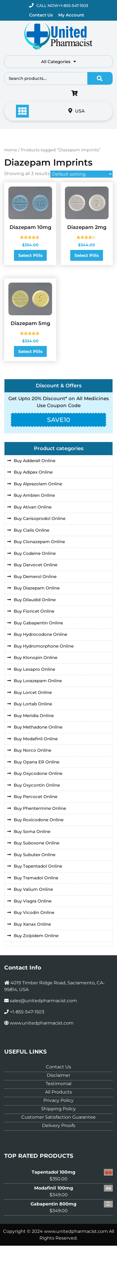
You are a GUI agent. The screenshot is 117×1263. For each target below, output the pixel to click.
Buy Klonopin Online (35, 657)
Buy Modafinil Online (36, 738)
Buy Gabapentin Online (38, 622)
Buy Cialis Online (31, 530)
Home (10, 149)
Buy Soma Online (32, 831)
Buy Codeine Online (35, 553)
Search (100, 78)
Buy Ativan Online (33, 507)
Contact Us (41, 15)
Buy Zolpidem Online (36, 935)
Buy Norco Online (32, 750)
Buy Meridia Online (34, 715)
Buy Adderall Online (34, 460)
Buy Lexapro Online (34, 669)
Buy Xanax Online (32, 924)
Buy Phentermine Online (40, 808)
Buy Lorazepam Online (38, 680)
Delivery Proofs (58, 1125)
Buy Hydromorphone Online (44, 646)
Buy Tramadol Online (36, 877)
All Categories (58, 61)
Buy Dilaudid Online (35, 599)
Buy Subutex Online (34, 854)
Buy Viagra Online (33, 901)
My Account (71, 15)
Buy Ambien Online (34, 495)
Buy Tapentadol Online (38, 866)
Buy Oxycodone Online (38, 773)
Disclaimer (58, 1075)
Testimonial (58, 1083)
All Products (58, 1092)
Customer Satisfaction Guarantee (58, 1117)
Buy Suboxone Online (36, 843)
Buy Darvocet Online (35, 564)
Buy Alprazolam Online (38, 483)
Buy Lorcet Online (33, 692)
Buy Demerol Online (35, 576)
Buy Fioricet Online (34, 611)
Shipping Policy (58, 1108)
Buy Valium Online (33, 889)
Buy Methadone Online (38, 727)
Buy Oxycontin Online (37, 785)
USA (76, 111)
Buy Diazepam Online (37, 588)
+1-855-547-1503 (73, 5)
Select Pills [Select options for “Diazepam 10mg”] (30, 255)
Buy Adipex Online (33, 472)
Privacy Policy (58, 1100)
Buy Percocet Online (35, 796)
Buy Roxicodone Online (39, 819)
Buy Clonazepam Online (39, 541)
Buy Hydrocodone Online (40, 634)
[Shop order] (81, 174)
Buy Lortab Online (33, 703)
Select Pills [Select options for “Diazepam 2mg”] (86, 255)
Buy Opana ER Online (36, 762)
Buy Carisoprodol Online (39, 518)
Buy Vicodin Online (34, 912)
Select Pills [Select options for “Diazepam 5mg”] (30, 351)
